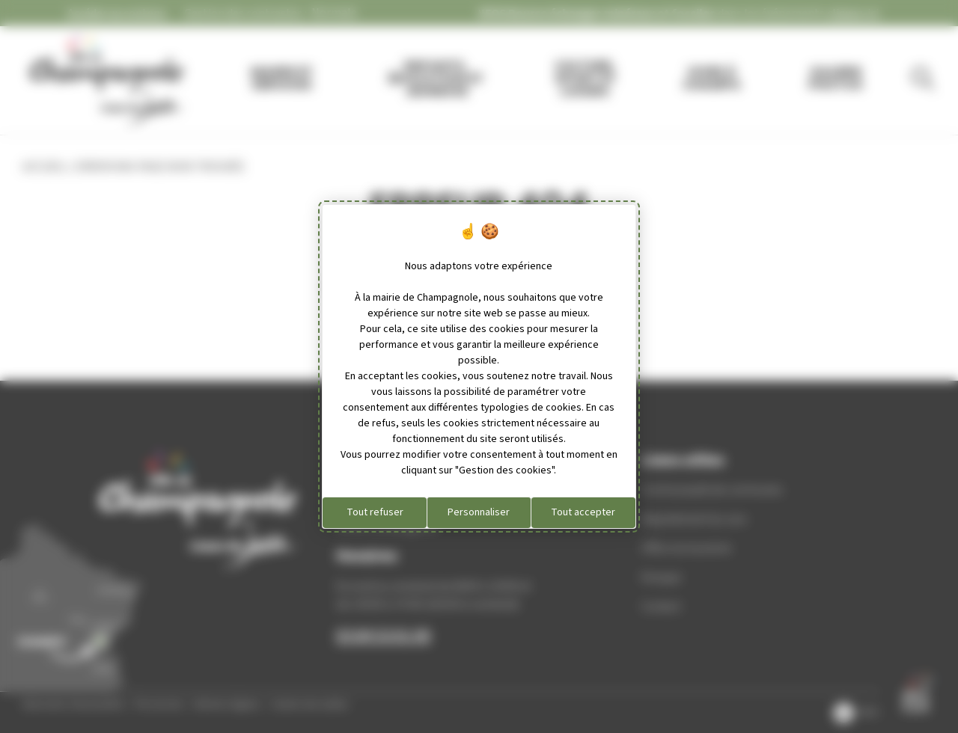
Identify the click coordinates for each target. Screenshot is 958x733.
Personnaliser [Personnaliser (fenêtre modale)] (479, 512)
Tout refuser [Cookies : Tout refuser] (375, 512)
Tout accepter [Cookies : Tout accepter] (583, 512)
